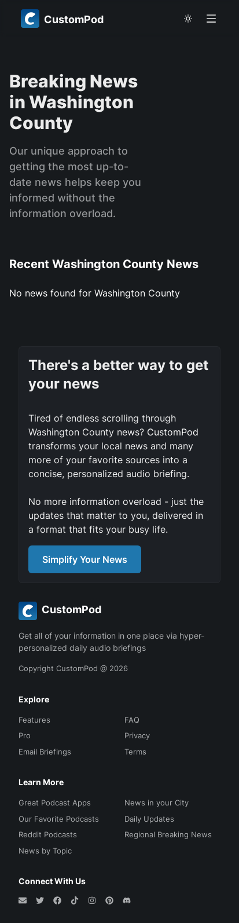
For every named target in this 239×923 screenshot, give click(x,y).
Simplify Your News (84, 559)
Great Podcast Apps (55, 802)
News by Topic (45, 850)
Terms (135, 751)
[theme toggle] (188, 18)
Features (34, 719)
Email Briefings (45, 751)
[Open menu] (211, 18)
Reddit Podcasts (48, 834)
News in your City (156, 802)
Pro (25, 735)
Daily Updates (149, 818)
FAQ (131, 719)
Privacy (137, 735)
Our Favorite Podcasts (59, 818)
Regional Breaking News (168, 834)
